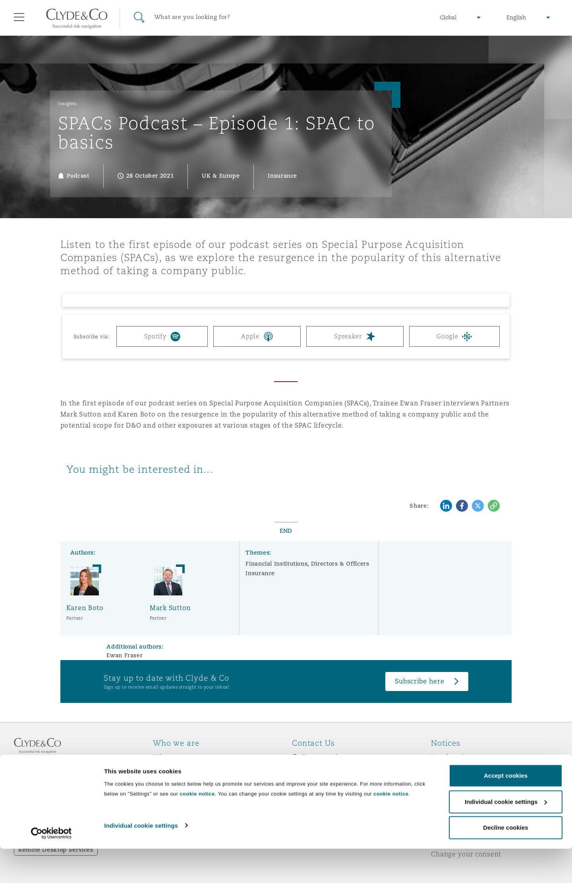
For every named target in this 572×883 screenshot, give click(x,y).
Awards (165, 771)
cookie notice (197, 828)
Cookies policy (455, 785)
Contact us (310, 785)
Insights (67, 103)
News (162, 785)
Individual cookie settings (141, 859)
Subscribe (308, 771)
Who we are (173, 757)
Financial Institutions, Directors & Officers (307, 563)
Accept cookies (506, 809)
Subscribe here (419, 681)
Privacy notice (454, 771)
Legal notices (453, 757)
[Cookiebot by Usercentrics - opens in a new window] (51, 867)
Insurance (260, 573)
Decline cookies (505, 861)
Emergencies (323, 757)
